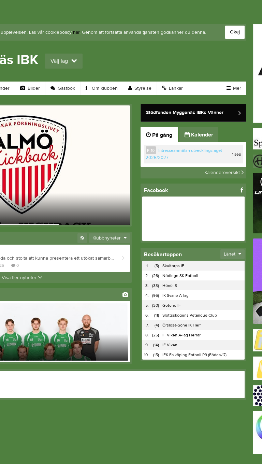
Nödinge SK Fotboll (180, 275)
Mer (234, 88)
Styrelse (139, 88)
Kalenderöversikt (224, 173)
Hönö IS (169, 285)
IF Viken (169, 345)
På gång (159, 135)
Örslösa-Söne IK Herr (181, 325)
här (76, 32)
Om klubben (102, 88)
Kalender (199, 134)
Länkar (172, 88)
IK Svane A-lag (175, 295)
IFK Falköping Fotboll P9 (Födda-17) (194, 355)
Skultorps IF (173, 266)
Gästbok (62, 88)
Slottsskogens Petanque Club (189, 315)
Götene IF (171, 305)
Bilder (30, 88)
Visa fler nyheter (22, 278)
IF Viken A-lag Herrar (181, 335)
